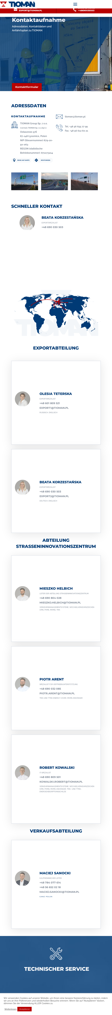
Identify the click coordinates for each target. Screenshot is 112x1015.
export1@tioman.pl (54, 407)
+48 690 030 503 (52, 227)
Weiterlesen (10, 1009)
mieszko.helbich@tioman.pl (60, 602)
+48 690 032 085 (50, 688)
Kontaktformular (26, 87)
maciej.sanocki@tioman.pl (59, 891)
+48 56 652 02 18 (50, 887)
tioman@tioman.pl (75, 116)
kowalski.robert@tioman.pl (61, 781)
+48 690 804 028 (50, 597)
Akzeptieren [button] (24, 1009)
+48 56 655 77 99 (78, 126)
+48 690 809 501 (50, 777)
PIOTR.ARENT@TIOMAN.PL (57, 693)
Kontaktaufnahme (38, 19)
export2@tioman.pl (54, 496)
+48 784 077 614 (50, 882)
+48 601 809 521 (50, 403)
